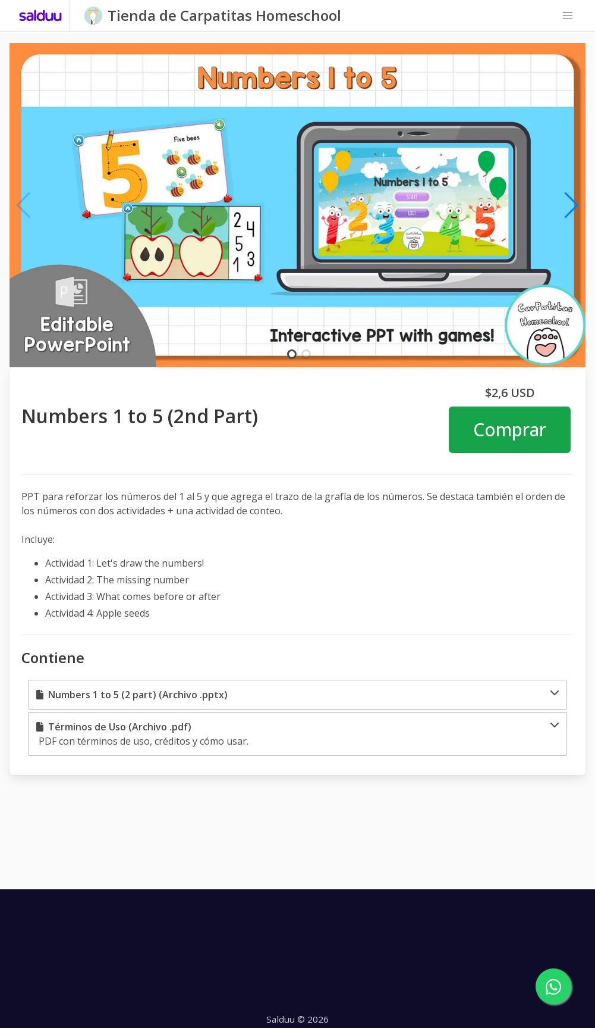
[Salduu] (41, 15)
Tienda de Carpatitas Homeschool (224, 15)
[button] (567, 15)
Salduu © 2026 (297, 1019)
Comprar (509, 429)
